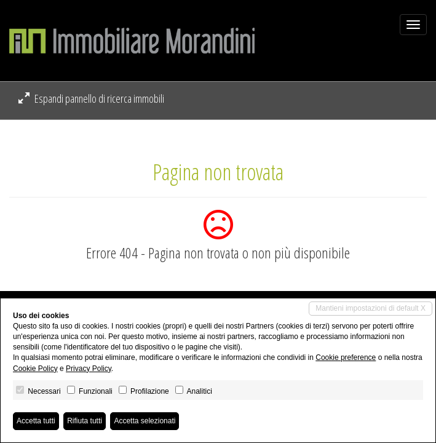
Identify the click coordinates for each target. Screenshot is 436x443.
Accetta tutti (36, 421)
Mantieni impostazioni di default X (370, 308)
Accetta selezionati (144, 421)
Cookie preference (345, 357)
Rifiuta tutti (84, 421)
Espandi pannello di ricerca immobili (91, 98)
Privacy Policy (88, 368)
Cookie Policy (35, 368)
